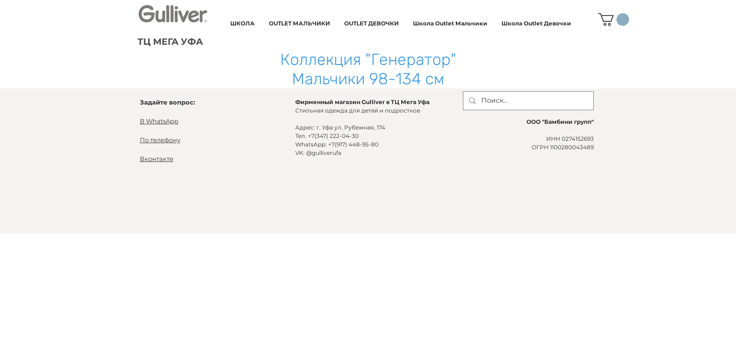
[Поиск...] (527, 101)
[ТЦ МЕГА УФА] (171, 42)
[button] (242, 23)
